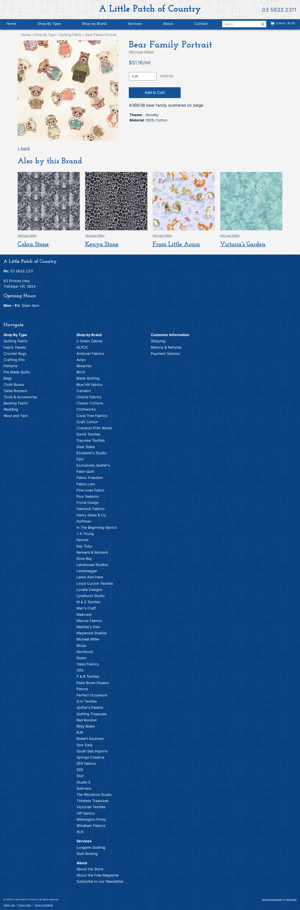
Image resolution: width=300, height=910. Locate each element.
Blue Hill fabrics (90, 384)
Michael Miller (88, 639)
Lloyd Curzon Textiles (95, 583)
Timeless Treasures (92, 800)
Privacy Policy (24, 905)
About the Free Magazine (98, 875)
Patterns (10, 366)
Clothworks (86, 409)
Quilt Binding (87, 853)
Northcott (85, 651)
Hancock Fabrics (91, 508)
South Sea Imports (92, 751)
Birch (81, 372)
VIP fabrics (86, 813)
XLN (80, 832)
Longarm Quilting (91, 847)
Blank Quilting (88, 378)
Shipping (158, 341)
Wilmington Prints (91, 819)
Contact (201, 23)
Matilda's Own (88, 627)
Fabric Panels (15, 347)
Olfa (80, 670)
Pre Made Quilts (17, 372)
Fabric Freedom (90, 477)
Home (11, 23)
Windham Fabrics (91, 825)
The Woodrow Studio (94, 794)
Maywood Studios (92, 633)
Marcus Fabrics (89, 620)
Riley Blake (86, 726)
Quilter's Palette (90, 707)
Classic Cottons (90, 403)
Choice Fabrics (89, 397)
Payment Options (165, 353)
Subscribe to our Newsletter (100, 881)
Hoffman (84, 521)
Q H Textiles (87, 701)
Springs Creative (90, 757)
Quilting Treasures (92, 714)
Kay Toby (84, 546)
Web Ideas (291, 899)
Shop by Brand (94, 23)
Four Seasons (88, 496)
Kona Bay (84, 558)
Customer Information (170, 335)
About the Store (90, 869)
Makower (84, 614)
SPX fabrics (86, 763)
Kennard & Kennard (92, 552)
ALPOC (82, 347)
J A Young (85, 533)
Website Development (272, 899)
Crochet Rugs (15, 353)
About (168, 23)
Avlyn (81, 359)
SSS (80, 769)
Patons (82, 689)
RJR (80, 732)
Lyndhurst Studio (91, 596)
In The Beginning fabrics (97, 527)
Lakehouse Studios (92, 564)
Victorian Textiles (91, 807)
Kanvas (82, 540)
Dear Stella (86, 447)
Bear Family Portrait (100, 35)
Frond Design (88, 502)
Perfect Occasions (92, 695)
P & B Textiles (88, 676)
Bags (8, 378)
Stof (80, 776)
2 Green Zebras (89, 341)
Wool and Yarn (16, 415)
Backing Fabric (16, 403)
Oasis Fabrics (88, 664)
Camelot (84, 391)
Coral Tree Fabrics (92, 415)
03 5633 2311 (279, 10)
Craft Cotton (87, 422)
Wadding (11, 409)
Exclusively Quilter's (93, 465)
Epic (80, 459)
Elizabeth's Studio (92, 453)
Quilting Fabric (70, 35)
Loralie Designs (89, 589)
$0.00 (291, 23)
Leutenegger (87, 571)
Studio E (84, 782)
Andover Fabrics (90, 353)
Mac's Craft (86, 608)
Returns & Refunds (166, 347)
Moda (81, 645)
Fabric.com (86, 484)
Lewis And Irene (90, 577)
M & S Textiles (88, 602)
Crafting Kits (14, 359)
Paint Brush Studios (93, 683)
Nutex (81, 658)
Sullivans (84, 788)
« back (24, 148)
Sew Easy (85, 745)
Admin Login (9, 905)
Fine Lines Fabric (91, 490)
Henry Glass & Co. (92, 515)
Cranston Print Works (94, 428)
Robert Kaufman (90, 738)
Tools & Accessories (20, 397)
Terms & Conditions (44, 905)
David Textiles (88, 434)
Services (135, 23)
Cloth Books (14, 384)
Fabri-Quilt (85, 471)
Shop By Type (49, 23)
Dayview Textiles (91, 440)
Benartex (84, 366)
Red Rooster (87, 720)
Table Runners (15, 391)
